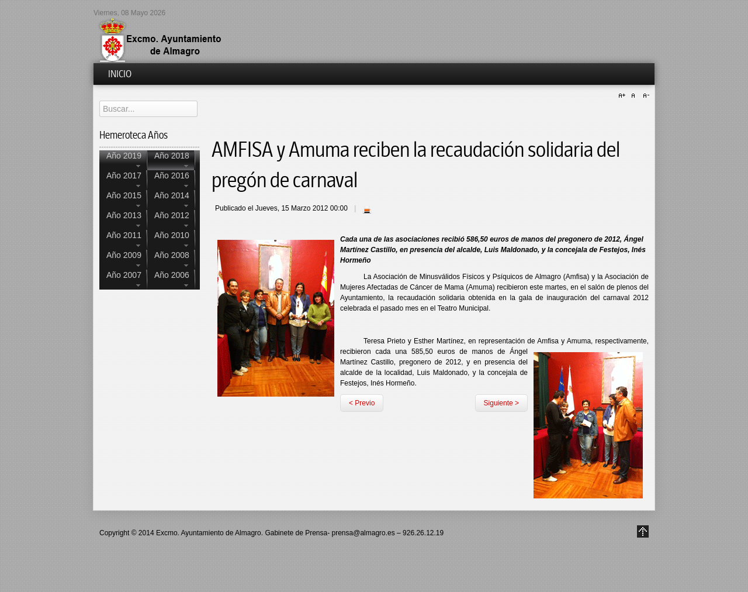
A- (644, 96)
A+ (623, 96)
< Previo (362, 403)
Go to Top (643, 531)
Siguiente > (501, 403)
